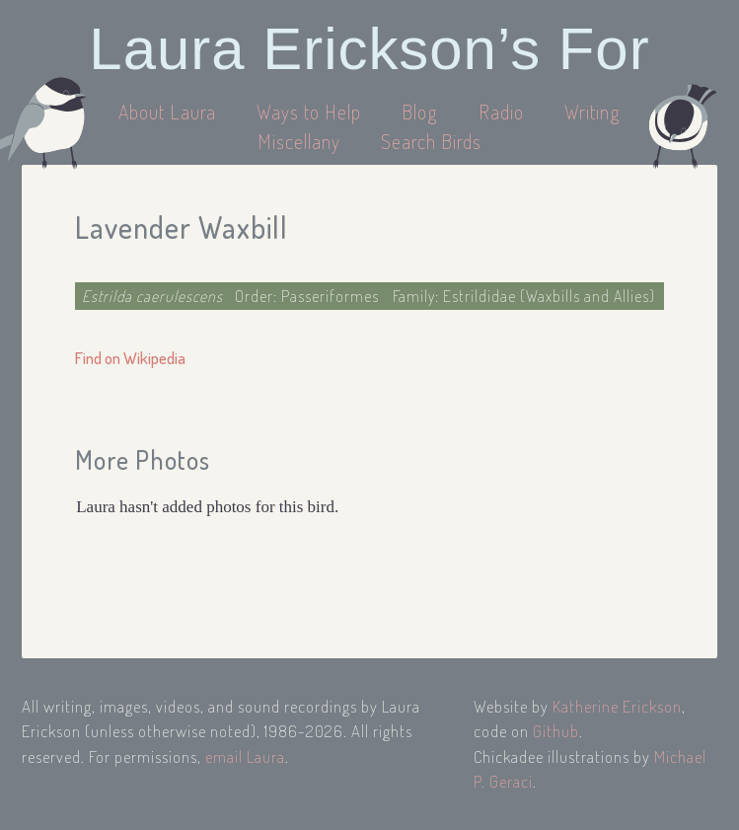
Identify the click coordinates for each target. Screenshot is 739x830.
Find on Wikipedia (130, 357)
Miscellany (299, 141)
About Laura (169, 111)
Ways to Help (311, 111)
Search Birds (431, 141)
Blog (420, 111)
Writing (592, 111)
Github (556, 730)
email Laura (245, 756)
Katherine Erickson (617, 706)
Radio (504, 111)
